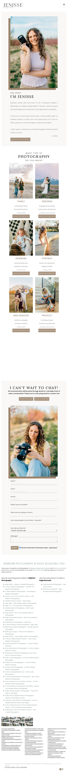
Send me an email (38, 570)
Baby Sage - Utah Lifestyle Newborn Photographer (21, 603)
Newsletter (23, 767)
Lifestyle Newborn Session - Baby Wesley (18, 601)
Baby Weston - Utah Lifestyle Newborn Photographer (21, 636)
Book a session (41, 399)
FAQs (18, 767)
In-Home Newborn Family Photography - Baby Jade (21, 625)
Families (47, 568)
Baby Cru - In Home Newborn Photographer (19, 606)
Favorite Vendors (10, 767)
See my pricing (26, 399)
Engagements (39, 568)
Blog (8, 570)
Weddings (31, 568)
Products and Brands (59, 568)
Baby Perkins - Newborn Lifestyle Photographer (19, 584)
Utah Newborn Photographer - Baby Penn (18, 622)
